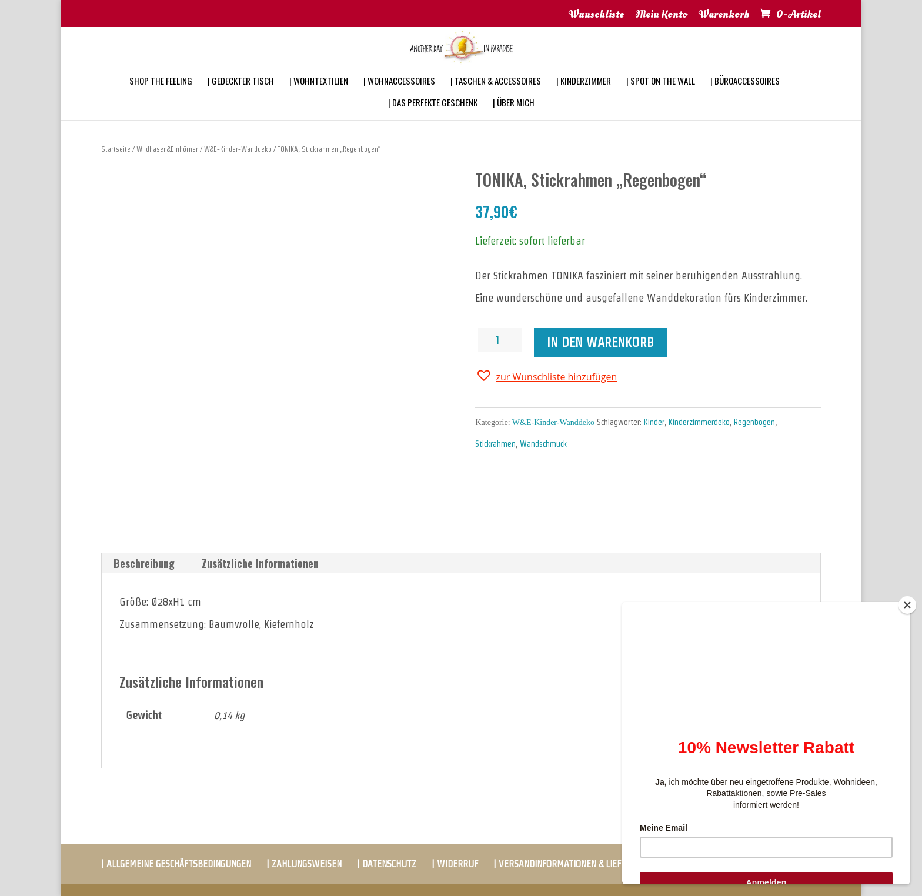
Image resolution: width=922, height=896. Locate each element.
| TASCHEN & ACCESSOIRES (495, 96)
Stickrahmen (495, 444)
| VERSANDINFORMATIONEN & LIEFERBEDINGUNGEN (588, 864)
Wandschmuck (543, 444)
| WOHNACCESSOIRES (399, 96)
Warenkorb (724, 15)
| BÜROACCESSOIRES (745, 96)
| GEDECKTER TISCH (241, 96)
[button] (546, 375)
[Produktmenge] (501, 340)
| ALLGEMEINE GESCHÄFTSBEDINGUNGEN (176, 864)
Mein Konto (661, 15)
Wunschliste (596, 15)
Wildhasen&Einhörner (167, 149)
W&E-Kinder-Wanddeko (238, 149)
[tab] (144, 563)
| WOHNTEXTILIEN (318, 96)
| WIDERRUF (455, 864)
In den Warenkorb (600, 342)
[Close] (907, 605)
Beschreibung (144, 563)
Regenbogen (754, 422)
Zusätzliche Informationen (260, 563)
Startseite (116, 149)
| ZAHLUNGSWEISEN (304, 864)
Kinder (654, 422)
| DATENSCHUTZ (386, 864)
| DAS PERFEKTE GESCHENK (432, 118)
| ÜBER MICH (514, 118)
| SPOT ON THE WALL (660, 96)
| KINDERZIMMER (583, 96)
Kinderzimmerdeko (699, 422)
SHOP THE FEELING (160, 96)
